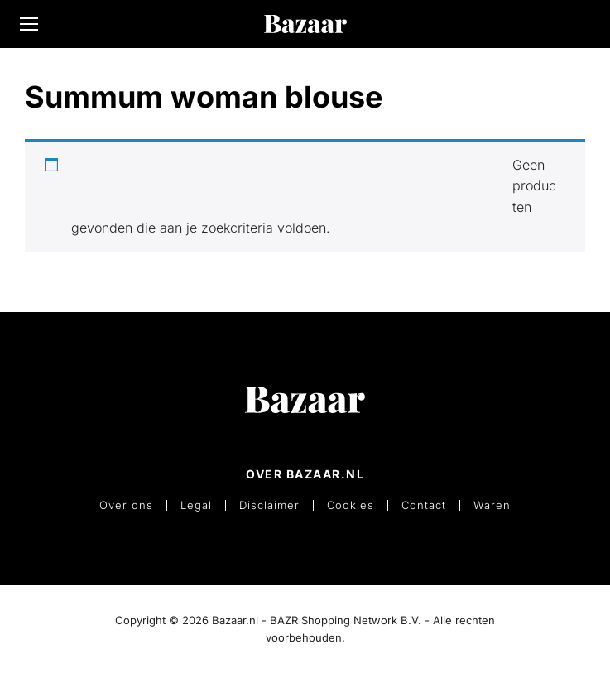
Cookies (350, 505)
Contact (423, 505)
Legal (196, 505)
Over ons (126, 505)
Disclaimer (269, 505)
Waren (492, 505)
